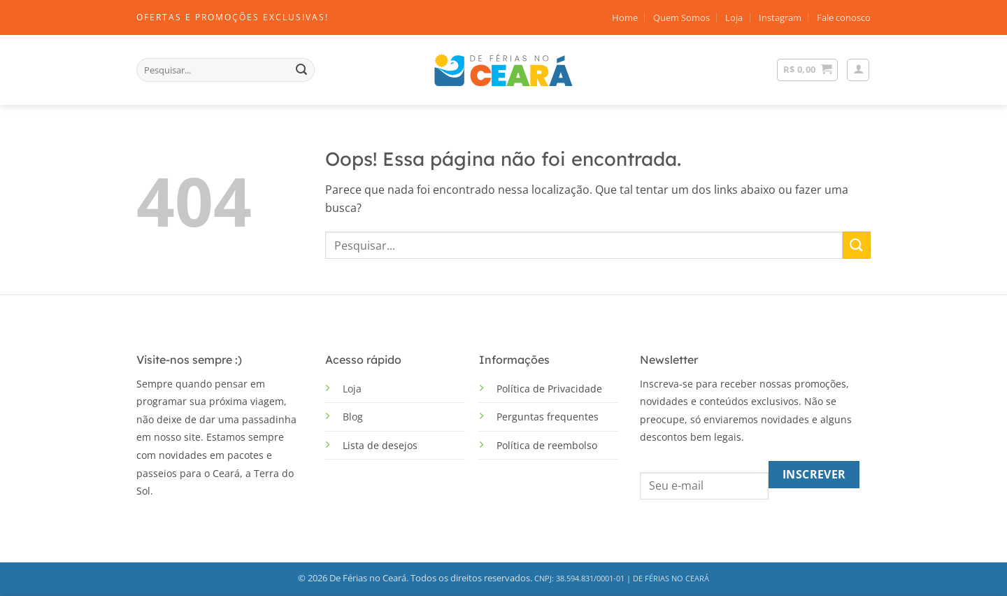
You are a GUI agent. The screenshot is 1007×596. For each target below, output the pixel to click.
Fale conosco (844, 17)
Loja (734, 17)
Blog (353, 416)
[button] (858, 70)
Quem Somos (681, 17)
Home (625, 17)
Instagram (780, 17)
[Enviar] (301, 70)
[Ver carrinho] (807, 70)
